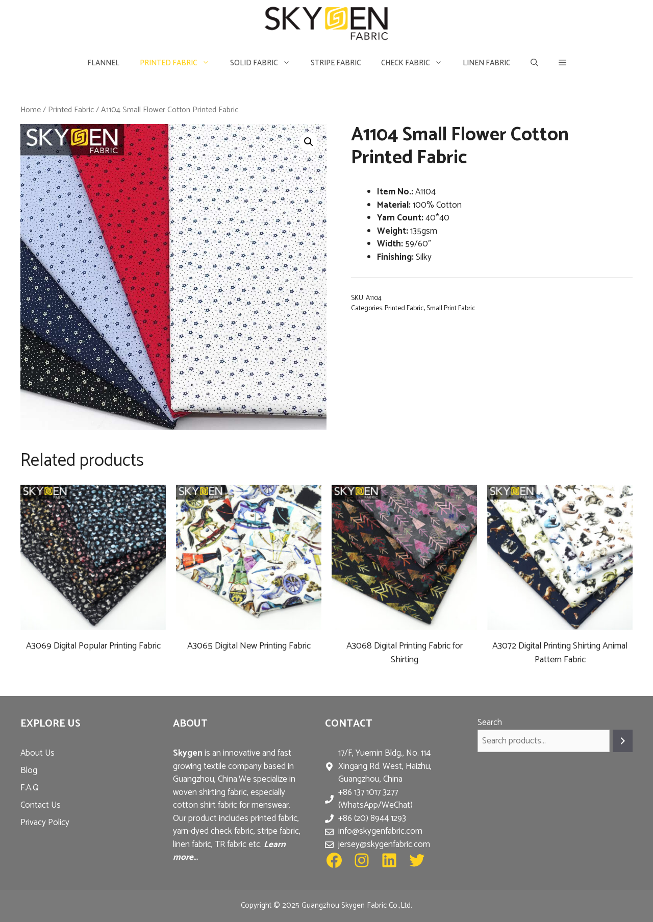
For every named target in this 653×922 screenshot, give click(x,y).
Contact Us (40, 805)
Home (30, 110)
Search (490, 722)
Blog (28, 770)
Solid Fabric (265, 63)
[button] (562, 63)
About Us (37, 753)
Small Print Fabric (450, 308)
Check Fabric (417, 63)
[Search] (623, 741)
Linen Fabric (486, 63)
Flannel (103, 63)
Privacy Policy (44, 822)
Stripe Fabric (336, 63)
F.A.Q (29, 788)
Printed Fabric (180, 63)
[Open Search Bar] (534, 63)
